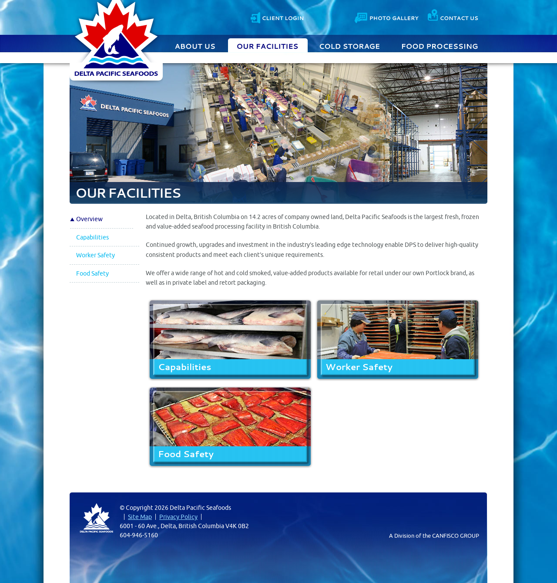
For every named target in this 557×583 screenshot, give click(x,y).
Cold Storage (349, 45)
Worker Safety (95, 255)
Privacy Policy (178, 516)
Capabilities (92, 237)
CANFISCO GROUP (455, 535)
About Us (196, 45)
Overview (89, 219)
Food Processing (439, 45)
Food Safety (92, 273)
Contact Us (453, 16)
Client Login (277, 16)
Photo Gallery (387, 16)
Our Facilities (268, 45)
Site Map (140, 516)
